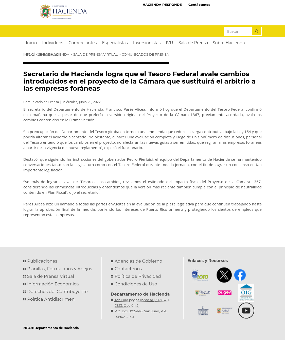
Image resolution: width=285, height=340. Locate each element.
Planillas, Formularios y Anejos (59, 268)
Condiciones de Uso (136, 283)
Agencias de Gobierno (138, 261)
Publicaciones (42, 261)
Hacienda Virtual (237, 4)
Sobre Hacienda (53, 54)
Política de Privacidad (138, 276)
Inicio (28, 54)
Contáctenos (199, 5)
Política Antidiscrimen (51, 299)
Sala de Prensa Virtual (95, 54)
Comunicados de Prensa (145, 54)
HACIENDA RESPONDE (162, 5)
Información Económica (53, 283)
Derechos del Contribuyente (57, 291)
